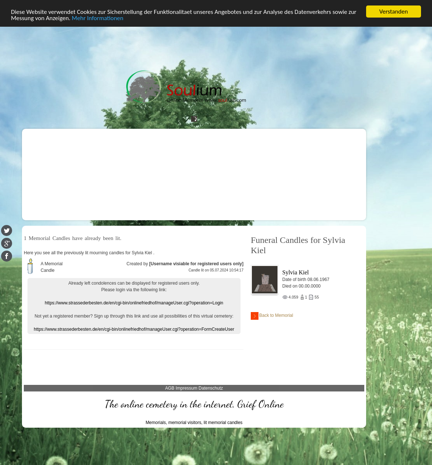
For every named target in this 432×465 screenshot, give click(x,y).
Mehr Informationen (97, 18)
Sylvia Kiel (295, 272)
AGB (169, 388)
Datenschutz (210, 388)
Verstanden (393, 11)
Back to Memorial (272, 316)
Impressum (186, 388)
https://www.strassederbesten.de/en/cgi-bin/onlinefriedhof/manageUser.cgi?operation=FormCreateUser (134, 329)
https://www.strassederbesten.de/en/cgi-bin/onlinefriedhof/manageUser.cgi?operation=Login (134, 302)
